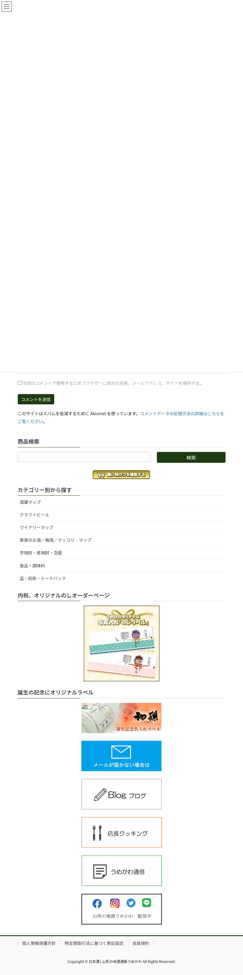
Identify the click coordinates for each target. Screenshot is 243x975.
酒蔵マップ (30, 502)
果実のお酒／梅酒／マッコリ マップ (56, 540)
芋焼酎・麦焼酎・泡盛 (41, 553)
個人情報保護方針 (39, 943)
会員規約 (140, 943)
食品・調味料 (32, 566)
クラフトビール (34, 515)
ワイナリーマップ (37, 527)
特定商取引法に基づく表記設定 (94, 943)
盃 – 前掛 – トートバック (43, 578)
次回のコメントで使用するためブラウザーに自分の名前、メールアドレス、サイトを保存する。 (113, 383)
